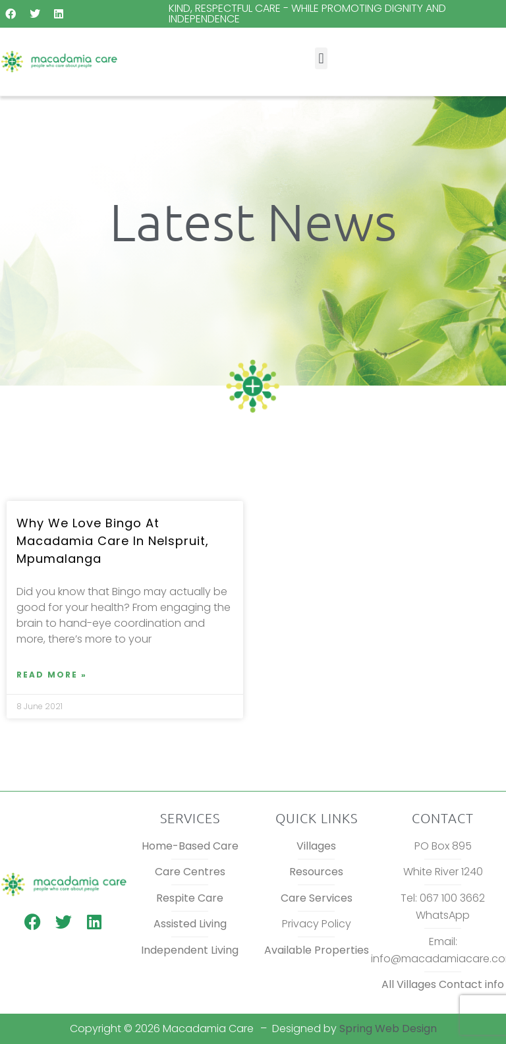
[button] (321, 58)
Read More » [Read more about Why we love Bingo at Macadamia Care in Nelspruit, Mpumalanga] (51, 674)
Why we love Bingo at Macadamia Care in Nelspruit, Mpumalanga (112, 541)
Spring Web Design (388, 1028)
